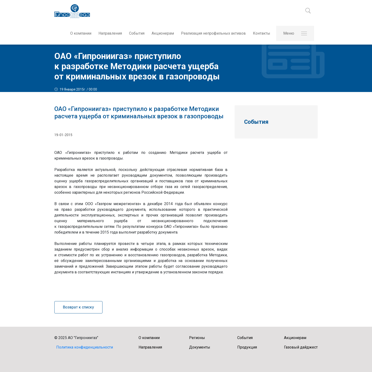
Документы (199, 347)
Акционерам (163, 33)
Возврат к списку (78, 307)
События (136, 33)
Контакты (261, 33)
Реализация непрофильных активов (213, 33)
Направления (110, 33)
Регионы (197, 337)
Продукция (247, 347)
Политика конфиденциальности (84, 347)
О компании (80, 33)
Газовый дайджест (301, 347)
